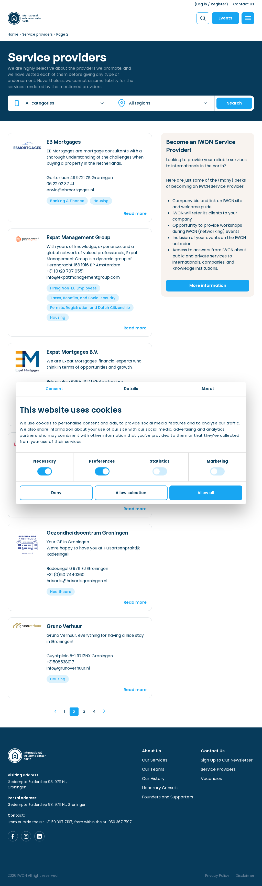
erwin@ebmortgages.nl (70, 190)
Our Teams (153, 769)
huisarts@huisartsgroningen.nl (77, 581)
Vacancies (211, 778)
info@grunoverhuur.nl (68, 668)
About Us (151, 751)
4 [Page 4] (94, 711)
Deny (56, 492)
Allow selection (131, 492)
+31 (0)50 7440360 (65, 575)
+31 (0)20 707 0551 (65, 271)
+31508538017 (60, 662)
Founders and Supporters (167, 797)
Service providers (37, 34)
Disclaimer (245, 875)
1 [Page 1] (64, 711)
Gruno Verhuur (64, 626)
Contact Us (243, 4)
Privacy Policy (217, 875)
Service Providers (218, 769)
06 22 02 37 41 (60, 184)
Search (234, 103)
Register (218, 4)
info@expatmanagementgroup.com (83, 277)
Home (13, 34)
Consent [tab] (54, 388)
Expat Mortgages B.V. (73, 352)
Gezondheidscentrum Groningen (87, 532)
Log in (201, 4)
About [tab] (207, 388)
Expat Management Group (78, 237)
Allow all (206, 492)
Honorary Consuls (160, 788)
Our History (153, 778)
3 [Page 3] (84, 711)
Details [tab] (131, 388)
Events (225, 18)
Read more (135, 213)
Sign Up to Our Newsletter (227, 760)
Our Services (154, 760)
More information (207, 285)
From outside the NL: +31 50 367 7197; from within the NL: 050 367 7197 (70, 822)
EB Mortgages (64, 142)
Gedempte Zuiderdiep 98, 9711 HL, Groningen (37, 784)
